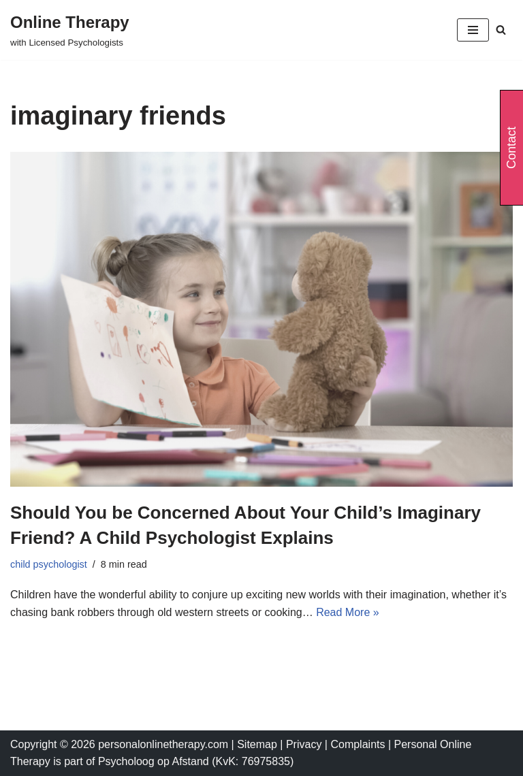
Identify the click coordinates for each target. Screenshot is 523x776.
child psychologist (48, 564)
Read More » (347, 612)
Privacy (305, 744)
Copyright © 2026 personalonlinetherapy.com (119, 744)
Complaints (358, 744)
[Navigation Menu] (473, 30)
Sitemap (257, 744)
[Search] (501, 30)
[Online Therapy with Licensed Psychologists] (69, 30)
